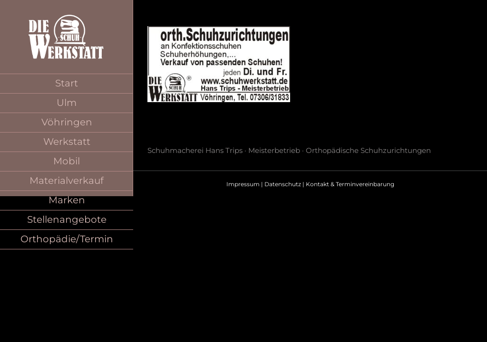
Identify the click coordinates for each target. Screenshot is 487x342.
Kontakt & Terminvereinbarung (350, 184)
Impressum (243, 184)
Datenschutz (282, 184)
